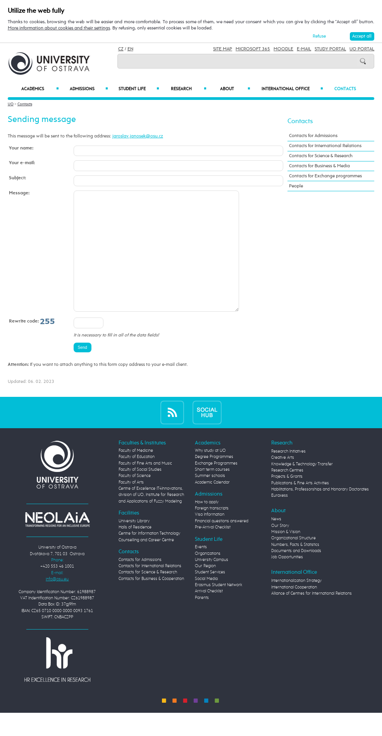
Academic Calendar (212, 506)
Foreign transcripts (212, 532)
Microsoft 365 (253, 49)
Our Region (205, 589)
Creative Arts (282, 481)
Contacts (345, 89)
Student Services (210, 595)
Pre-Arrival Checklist (213, 550)
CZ (121, 49)
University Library (134, 544)
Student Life (139, 89)
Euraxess (279, 519)
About (235, 89)
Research (188, 89)
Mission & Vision (285, 555)
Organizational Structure (293, 561)
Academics (40, 89)
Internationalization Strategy (296, 604)
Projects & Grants (287, 500)
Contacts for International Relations (325, 145)
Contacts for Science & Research (321, 155)
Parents (202, 621)
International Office (292, 89)
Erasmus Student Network (218, 608)
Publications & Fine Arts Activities (300, 506)
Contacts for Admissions (313, 135)
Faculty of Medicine (136, 474)
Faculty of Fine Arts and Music (145, 487)
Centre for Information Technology (149, 557)
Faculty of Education (137, 480)
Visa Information (209, 538)
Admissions (89, 89)
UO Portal (361, 49)
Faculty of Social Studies (140, 493)
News (276, 542)
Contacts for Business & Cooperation (151, 602)
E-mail (304, 49)
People (296, 186)
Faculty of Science (135, 499)
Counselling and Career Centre (146, 563)
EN (130, 49)
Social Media (206, 602)
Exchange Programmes (216, 487)
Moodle (283, 49)
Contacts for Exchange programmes (325, 175)
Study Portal (330, 49)
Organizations (207, 577)
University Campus (211, 583)
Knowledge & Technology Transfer (302, 487)
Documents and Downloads (296, 574)
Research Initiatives (288, 475)
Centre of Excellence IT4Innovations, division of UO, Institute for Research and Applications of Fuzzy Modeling (151, 518)
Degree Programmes (214, 480)
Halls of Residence (135, 550)
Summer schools (210, 499)
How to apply (207, 525)
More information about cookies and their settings (59, 28)
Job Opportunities (287, 580)
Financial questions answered (221, 544)
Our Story (280, 549)
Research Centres (287, 494)
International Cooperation (294, 610)
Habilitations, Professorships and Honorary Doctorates (320, 513)
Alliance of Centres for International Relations (311, 617)
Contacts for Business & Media (319, 165)
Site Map (222, 49)
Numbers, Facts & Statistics (295, 568)
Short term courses (212, 493)
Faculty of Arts (131, 506)
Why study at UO (210, 474)
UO (11, 104)
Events (201, 570)
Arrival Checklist (209, 614)
